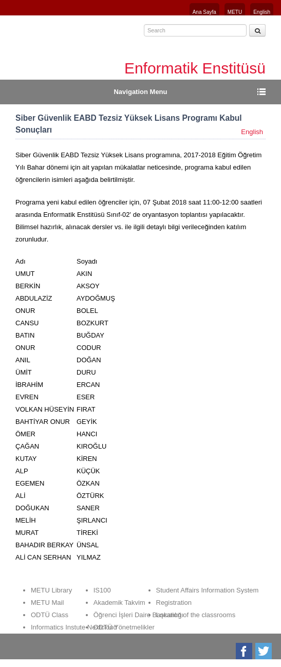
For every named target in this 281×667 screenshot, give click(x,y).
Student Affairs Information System (207, 590)
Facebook (245, 651)
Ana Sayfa (204, 12)
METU (235, 12)
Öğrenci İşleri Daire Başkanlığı (138, 615)
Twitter (264, 651)
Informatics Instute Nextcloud (74, 627)
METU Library (51, 590)
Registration (174, 602)
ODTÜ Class (49, 615)
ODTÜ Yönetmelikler (124, 627)
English (261, 12)
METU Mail (47, 602)
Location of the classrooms (196, 615)
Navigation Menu (140, 92)
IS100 (102, 590)
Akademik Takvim (119, 602)
